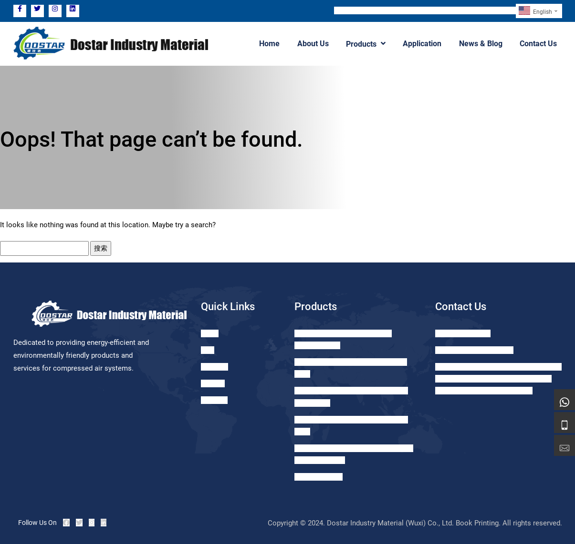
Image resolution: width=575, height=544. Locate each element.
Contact (213, 383)
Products (367, 43)
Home (271, 43)
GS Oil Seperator (318, 477)
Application (423, 43)
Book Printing (477, 523)
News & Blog (481, 43)
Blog (207, 350)
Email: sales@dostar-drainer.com (463, 10)
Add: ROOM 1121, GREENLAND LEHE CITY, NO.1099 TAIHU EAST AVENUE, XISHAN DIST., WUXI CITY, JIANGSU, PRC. (498, 378)
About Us (314, 43)
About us (214, 400)
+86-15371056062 (463, 333)
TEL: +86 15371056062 (372, 10)
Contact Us (538, 43)
